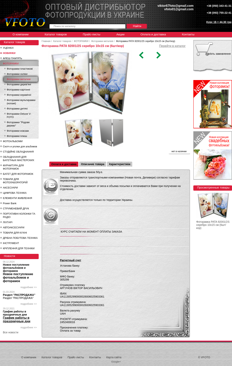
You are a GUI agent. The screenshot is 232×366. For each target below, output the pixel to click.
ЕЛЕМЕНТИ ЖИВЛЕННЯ (17, 198)
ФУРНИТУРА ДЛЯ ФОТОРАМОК (13, 167)
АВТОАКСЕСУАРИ (13, 227)
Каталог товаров (56, 34)
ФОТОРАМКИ (11, 63)
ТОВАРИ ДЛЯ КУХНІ (15, 232)
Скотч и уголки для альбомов (20, 146)
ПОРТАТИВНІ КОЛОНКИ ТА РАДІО (19, 215)
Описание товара (92, 164)
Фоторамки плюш (17, 136)
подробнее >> (28, 287)
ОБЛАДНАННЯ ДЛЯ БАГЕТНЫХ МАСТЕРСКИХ (18, 158)
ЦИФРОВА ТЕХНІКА (14, 192)
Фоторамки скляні (17, 74)
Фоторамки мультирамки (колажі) (21, 102)
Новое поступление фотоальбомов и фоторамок (16, 267)
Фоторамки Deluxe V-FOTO (19, 115)
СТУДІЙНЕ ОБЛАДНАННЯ (18, 151)
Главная (46, 41)
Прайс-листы (91, 34)
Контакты (188, 34)
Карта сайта (113, 357)
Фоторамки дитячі (17, 108)
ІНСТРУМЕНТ (11, 243)
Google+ (116, 361)
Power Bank (9, 203)
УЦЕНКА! (8, 47)
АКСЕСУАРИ (10, 187)
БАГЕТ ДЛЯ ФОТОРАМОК (18, 173)
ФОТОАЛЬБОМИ (13, 141)
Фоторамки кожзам (18, 130)
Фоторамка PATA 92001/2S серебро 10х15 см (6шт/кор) (212, 224)
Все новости (10, 332)
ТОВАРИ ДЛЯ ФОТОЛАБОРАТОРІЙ (15, 181)
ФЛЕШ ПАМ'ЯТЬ (12, 58)
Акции (120, 34)
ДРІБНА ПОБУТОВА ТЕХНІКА (20, 237)
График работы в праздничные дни (15, 313)
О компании (21, 34)
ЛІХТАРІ (7, 222)
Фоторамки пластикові (20, 68)
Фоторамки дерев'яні (19, 84)
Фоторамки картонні (18, 89)
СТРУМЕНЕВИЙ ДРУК (16, 208)
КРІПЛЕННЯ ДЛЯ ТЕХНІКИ (19, 248)
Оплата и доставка (153, 34)
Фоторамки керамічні (19, 94)
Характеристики (119, 164)
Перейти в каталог (172, 46)
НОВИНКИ (9, 53)
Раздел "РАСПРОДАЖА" (19, 294)
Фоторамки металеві (19, 79)
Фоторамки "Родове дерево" (18, 124)
